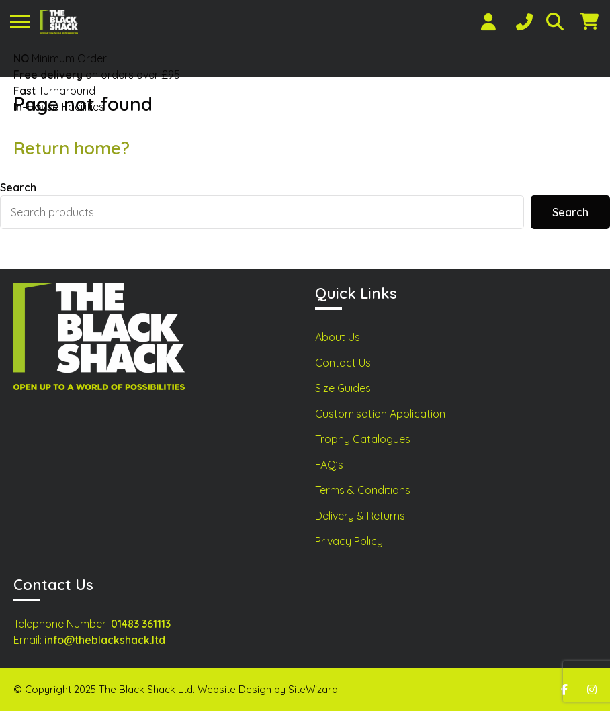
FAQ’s (329, 464)
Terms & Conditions (362, 490)
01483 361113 (141, 623)
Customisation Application (380, 413)
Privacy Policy (349, 541)
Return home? (71, 148)
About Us (337, 337)
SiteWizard (313, 689)
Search (18, 187)
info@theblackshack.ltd (104, 640)
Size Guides (343, 388)
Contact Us (343, 362)
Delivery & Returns (360, 515)
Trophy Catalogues (362, 439)
